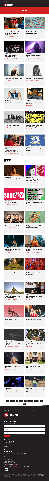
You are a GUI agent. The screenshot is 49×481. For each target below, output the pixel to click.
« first (7, 401)
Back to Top (43, 478)
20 (22, 401)
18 (17, 401)
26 (37, 401)
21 (24, 401)
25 (34, 401)
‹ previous (12, 401)
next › (42, 401)
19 (19, 401)
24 (32, 401)
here (7, 464)
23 (29, 401)
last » (24, 403)
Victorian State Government (16, 466)
